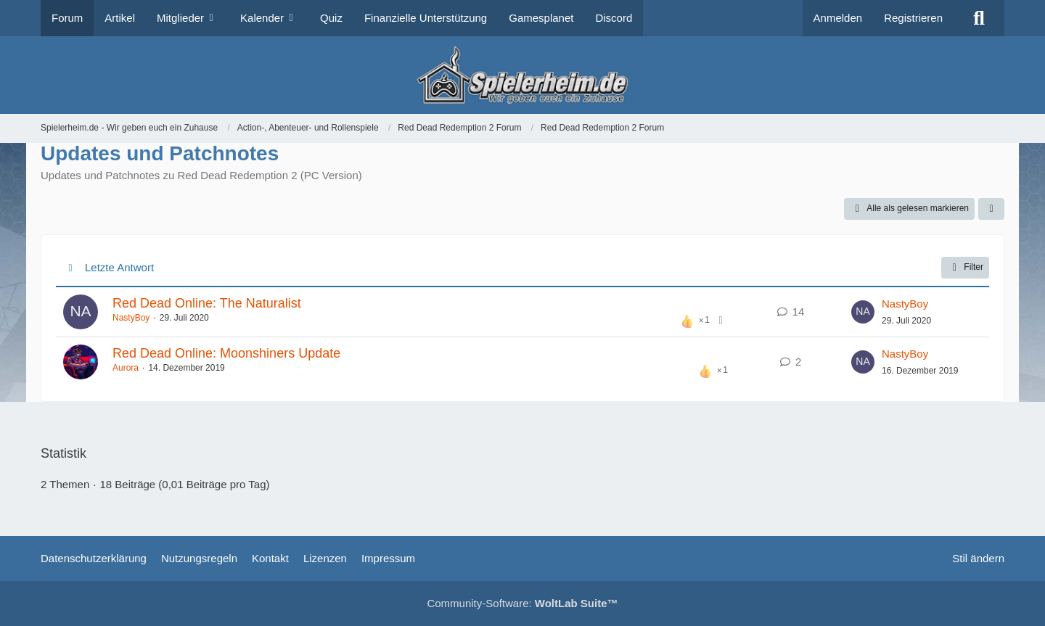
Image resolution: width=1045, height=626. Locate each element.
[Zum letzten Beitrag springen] (862, 312)
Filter (965, 267)
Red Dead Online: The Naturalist (206, 303)
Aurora (125, 368)
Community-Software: (522, 603)
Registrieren (913, 18)
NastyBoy (130, 318)
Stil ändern (978, 558)
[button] (991, 209)
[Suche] (979, 18)
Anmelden (838, 18)
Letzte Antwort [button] (119, 267)
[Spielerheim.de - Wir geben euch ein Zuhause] (522, 75)
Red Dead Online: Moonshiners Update (226, 353)
